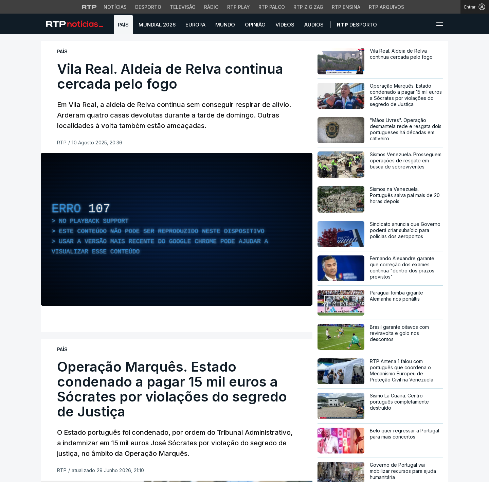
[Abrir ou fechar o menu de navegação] (437, 23)
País (123, 24)
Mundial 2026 (157, 24)
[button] (427, 24)
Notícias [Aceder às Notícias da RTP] (115, 7)
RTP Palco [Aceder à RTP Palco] (271, 7)
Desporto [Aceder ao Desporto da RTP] (148, 7)
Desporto (357, 24)
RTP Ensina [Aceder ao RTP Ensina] (346, 7)
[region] (176, 229)
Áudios (314, 24)
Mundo (225, 24)
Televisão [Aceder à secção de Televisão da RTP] (183, 7)
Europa (195, 24)
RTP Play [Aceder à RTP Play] (238, 7)
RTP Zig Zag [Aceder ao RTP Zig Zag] (308, 7)
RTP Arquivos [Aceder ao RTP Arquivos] (386, 7)
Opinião (255, 24)
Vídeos (284, 24)
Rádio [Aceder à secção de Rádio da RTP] (211, 7)
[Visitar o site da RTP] (89, 7)
